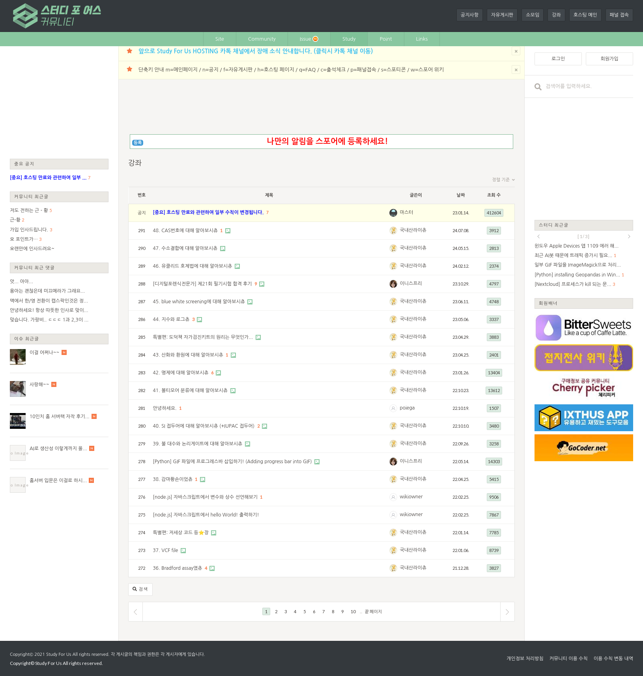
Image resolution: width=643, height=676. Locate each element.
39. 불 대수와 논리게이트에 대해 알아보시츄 (198, 443)
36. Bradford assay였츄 (178, 568)
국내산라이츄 (413, 230)
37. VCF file (166, 550)
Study (349, 38)
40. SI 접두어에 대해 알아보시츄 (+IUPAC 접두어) (204, 426)
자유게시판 (502, 15)
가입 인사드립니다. (29, 229)
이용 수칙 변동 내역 (613, 658)
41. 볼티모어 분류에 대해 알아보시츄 (191, 390)
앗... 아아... (21, 281)
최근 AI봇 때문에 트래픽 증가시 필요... (573, 255)
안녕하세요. (165, 408)
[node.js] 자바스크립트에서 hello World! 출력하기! (206, 515)
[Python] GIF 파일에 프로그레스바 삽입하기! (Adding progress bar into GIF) (233, 461)
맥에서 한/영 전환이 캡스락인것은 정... (49, 301)
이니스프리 (411, 283)
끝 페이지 (373, 611)
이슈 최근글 (26, 338)
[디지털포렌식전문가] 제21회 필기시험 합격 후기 (203, 284)
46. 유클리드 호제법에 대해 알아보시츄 (193, 266)
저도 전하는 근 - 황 (29, 210)
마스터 (406, 212)
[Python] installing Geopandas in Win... (577, 274)
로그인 (558, 58)
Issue (309, 39)
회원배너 (548, 303)
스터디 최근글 (554, 224)
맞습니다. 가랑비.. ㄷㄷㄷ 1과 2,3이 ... (49, 319)
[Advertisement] (59, 102)
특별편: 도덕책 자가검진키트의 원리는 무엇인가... (203, 337)
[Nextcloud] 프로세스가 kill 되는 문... (573, 284)
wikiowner (411, 496)
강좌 (556, 15)
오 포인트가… (24, 239)
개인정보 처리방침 (525, 658)
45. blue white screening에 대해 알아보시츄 (200, 301)
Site (219, 38)
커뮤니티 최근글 (31, 196)
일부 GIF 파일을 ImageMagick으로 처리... (578, 265)
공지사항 (470, 15)
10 (353, 611)
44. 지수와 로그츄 (172, 319)
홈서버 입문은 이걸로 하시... (58, 480)
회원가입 (609, 58)
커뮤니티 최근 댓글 (34, 267)
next (629, 236)
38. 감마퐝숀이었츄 (173, 479)
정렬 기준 (503, 180)
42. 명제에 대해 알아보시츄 (181, 372)
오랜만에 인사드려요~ (32, 248)
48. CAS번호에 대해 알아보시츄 (186, 230)
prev (538, 236)
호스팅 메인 (585, 15)
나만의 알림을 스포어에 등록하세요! (327, 141)
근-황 (15, 220)
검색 (140, 589)
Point (385, 38)
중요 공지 (24, 163)
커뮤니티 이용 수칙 (569, 658)
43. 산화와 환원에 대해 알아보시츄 (189, 355)
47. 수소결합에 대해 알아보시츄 (186, 248)
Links (422, 38)
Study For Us (58, 654)
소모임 (532, 15)
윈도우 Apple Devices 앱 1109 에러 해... (577, 246)
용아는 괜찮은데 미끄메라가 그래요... (47, 291)
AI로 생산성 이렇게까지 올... (58, 448)
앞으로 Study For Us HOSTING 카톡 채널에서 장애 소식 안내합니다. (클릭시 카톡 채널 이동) (255, 51)
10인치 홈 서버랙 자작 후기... (60, 416)
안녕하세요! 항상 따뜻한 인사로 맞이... (49, 310)
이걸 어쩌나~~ (44, 352)
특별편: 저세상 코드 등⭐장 (181, 532)
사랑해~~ (39, 384)
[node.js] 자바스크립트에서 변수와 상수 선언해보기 (206, 497)
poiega (407, 408)
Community (262, 38)
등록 (138, 143)
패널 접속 (619, 15)
